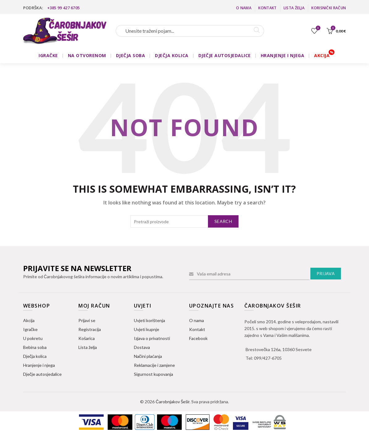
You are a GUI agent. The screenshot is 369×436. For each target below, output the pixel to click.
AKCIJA (322, 55)
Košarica (86, 338)
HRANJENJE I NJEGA (283, 55)
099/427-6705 (268, 358)
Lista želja (294, 7)
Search (223, 221)
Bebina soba (35, 347)
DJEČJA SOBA (130, 55)
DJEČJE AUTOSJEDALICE (224, 55)
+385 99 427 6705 (63, 7)
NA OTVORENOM (87, 55)
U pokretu (33, 338)
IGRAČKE (48, 55)
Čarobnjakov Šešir (172, 401)
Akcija (29, 320)
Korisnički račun (328, 7)
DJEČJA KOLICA (172, 55)
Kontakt (267, 7)
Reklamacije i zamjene (154, 365)
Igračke (30, 329)
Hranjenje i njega (39, 365)
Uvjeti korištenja (149, 320)
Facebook (198, 338)
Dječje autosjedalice (42, 374)
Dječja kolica (35, 356)
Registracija (89, 329)
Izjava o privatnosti (152, 338)
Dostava (142, 347)
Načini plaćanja (148, 356)
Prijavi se (86, 320)
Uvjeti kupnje (146, 329)
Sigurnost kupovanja (153, 374)
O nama (243, 7)
